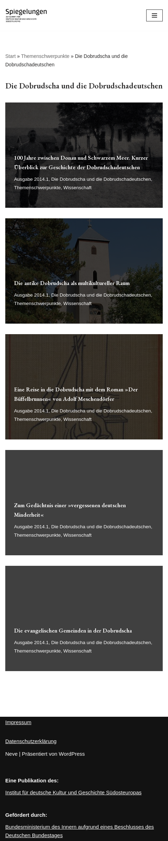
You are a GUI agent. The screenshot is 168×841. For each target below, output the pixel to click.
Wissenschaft (77, 187)
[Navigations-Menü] (154, 15)
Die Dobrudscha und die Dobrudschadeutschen (101, 179)
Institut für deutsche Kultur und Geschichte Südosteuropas (73, 792)
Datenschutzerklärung (31, 741)
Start (10, 56)
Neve (11, 754)
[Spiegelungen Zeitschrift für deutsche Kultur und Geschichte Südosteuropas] (26, 15)
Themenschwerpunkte (45, 56)
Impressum (18, 722)
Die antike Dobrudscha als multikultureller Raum (72, 283)
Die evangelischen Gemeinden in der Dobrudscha (73, 630)
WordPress (72, 754)
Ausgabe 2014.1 (31, 179)
